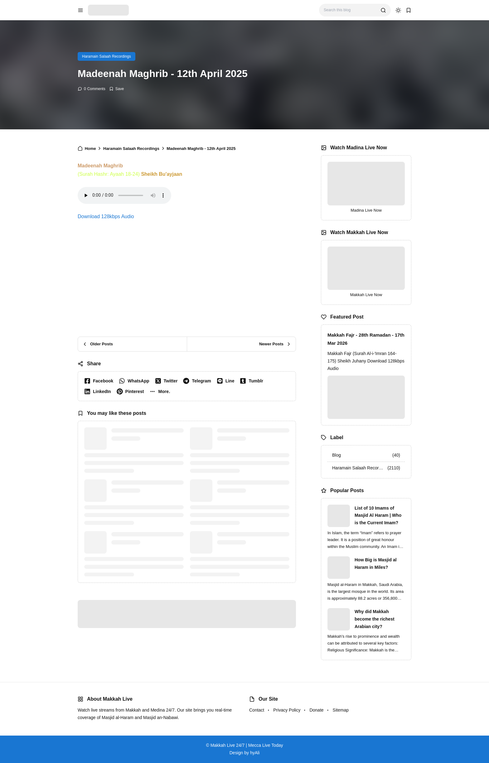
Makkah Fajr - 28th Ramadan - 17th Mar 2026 (365, 339)
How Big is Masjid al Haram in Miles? (376, 563)
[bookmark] (408, 10)
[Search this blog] (350, 10)
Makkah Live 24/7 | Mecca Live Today (247, 745)
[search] (383, 10)
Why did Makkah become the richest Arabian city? (375, 619)
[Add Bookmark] (116, 89)
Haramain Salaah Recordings (106, 56)
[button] (161, 391)
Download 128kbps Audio (106, 216)
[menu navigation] (80, 10)
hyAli (254, 752)
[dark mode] (398, 10)
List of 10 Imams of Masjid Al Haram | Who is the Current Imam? (378, 515)
